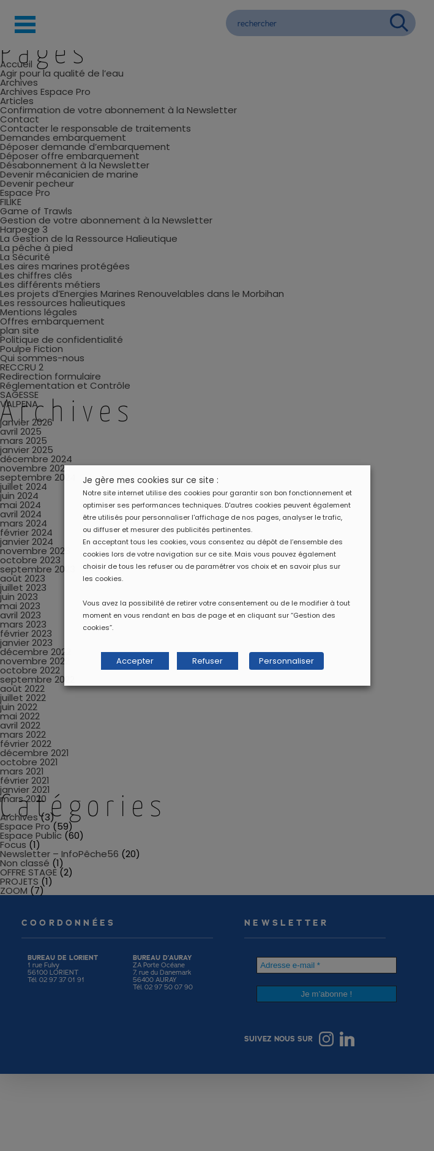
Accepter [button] (135, 661)
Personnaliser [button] (286, 661)
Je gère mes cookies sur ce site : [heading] (151, 480)
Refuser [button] (207, 661)
